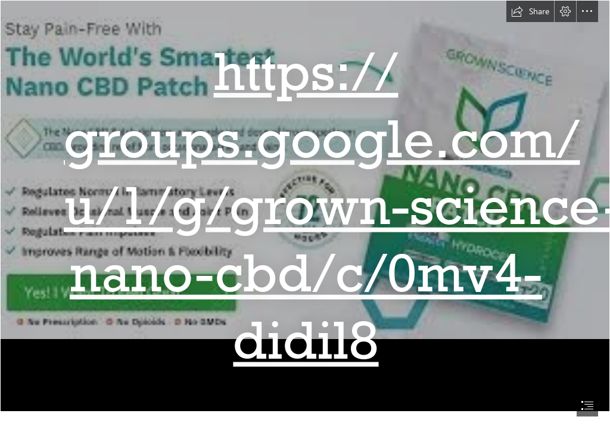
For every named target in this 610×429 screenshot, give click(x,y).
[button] (530, 11)
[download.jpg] (305, 206)
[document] (305, 214)
